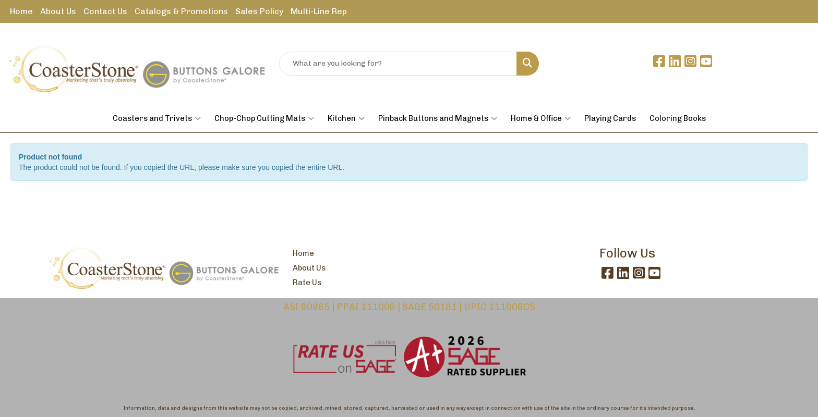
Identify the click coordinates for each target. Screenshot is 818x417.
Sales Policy (259, 11)
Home (21, 11)
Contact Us (105, 11)
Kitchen (346, 118)
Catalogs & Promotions (181, 11)
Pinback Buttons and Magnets (437, 118)
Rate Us (307, 282)
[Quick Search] (398, 64)
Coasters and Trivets (157, 118)
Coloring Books (677, 118)
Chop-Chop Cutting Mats (264, 118)
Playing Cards (610, 118)
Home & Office (541, 118)
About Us (58, 11)
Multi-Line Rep (319, 11)
